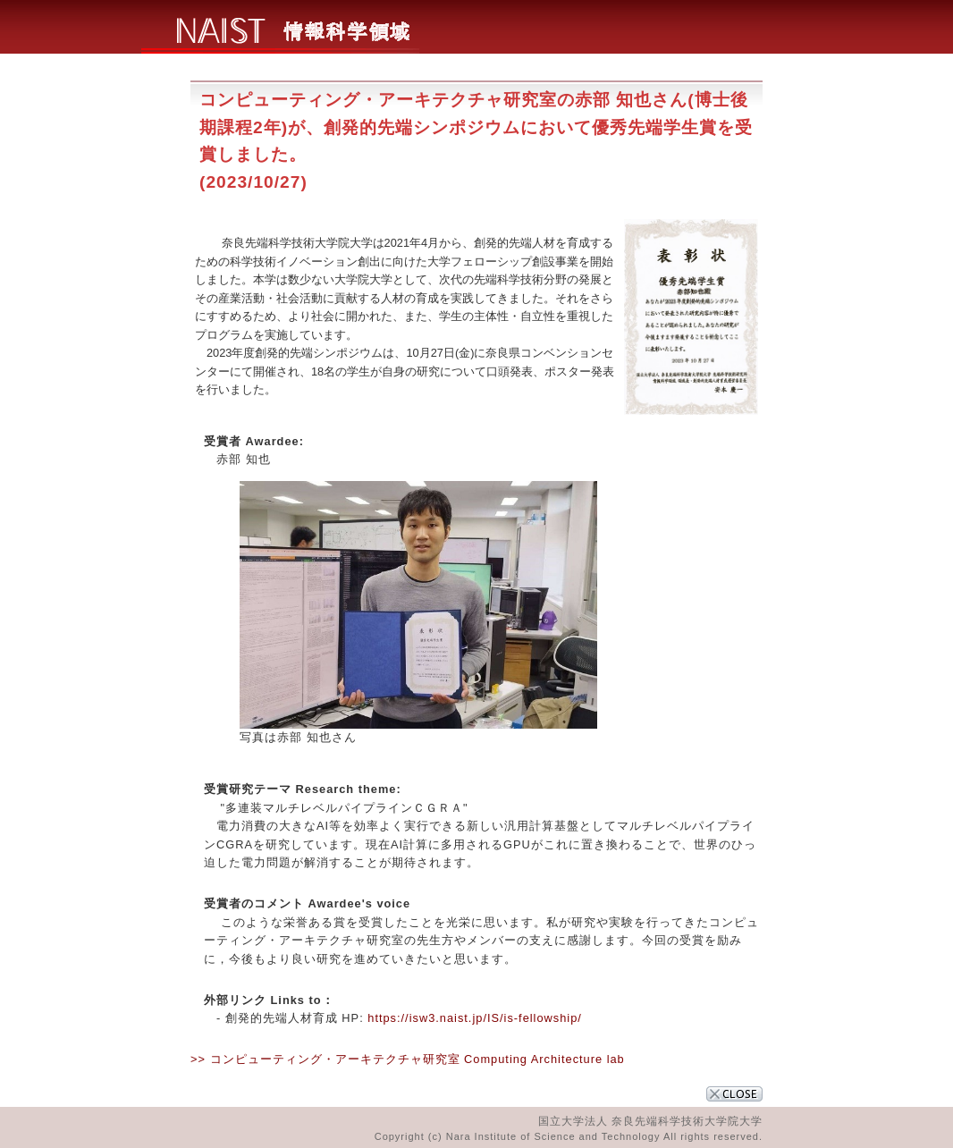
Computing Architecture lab (544, 1059)
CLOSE (734, 1094)
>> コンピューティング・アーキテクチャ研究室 (325, 1059)
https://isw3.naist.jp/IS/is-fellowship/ (474, 1018)
